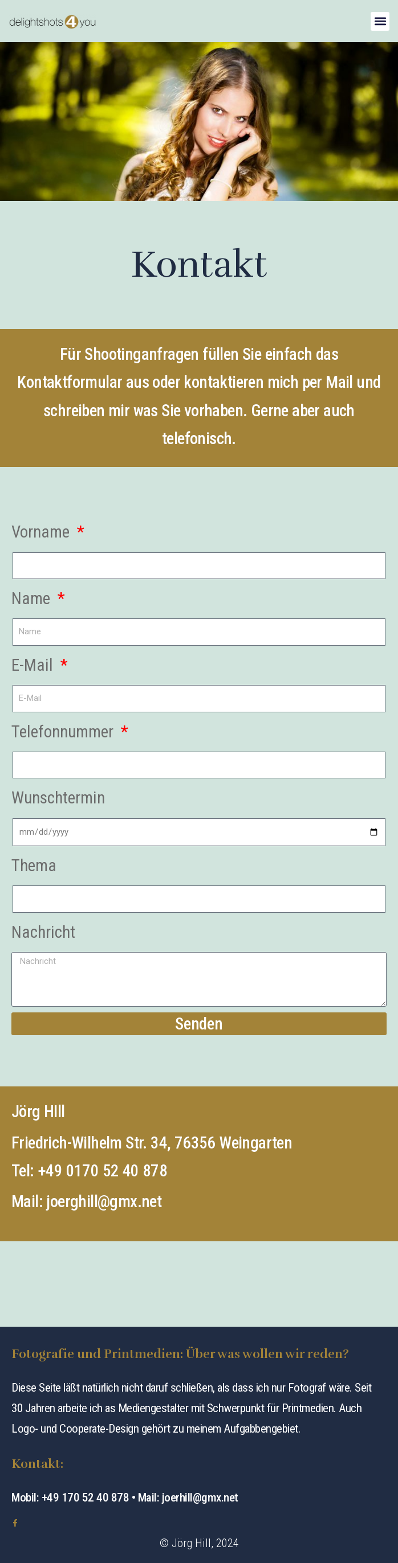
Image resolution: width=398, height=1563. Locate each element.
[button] (380, 21)
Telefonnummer (64, 731)
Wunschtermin (58, 797)
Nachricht (43, 932)
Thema (33, 865)
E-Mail (34, 665)
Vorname (42, 531)
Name (32, 598)
